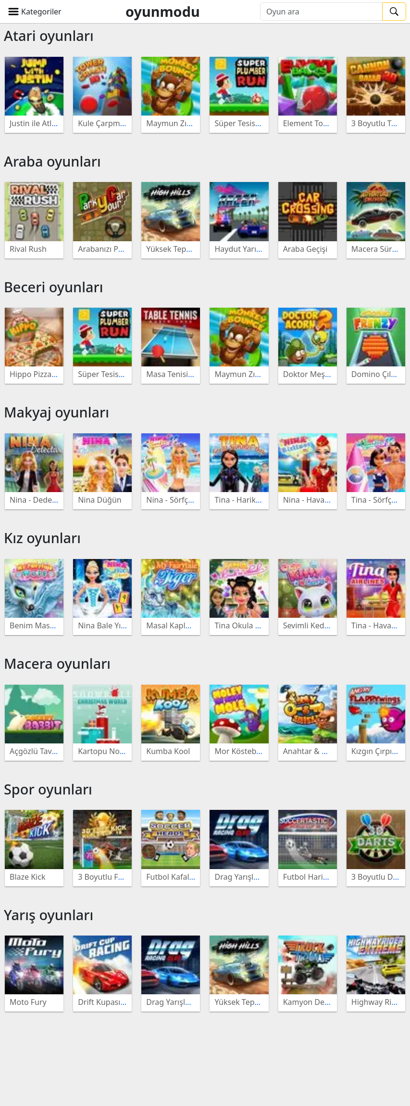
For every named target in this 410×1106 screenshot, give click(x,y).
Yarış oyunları (48, 914)
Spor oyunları (48, 789)
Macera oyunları (57, 663)
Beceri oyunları (53, 286)
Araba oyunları (52, 161)
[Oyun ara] (321, 11)
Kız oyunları (42, 537)
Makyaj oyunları (56, 412)
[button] (35, 11)
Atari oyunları (49, 35)
